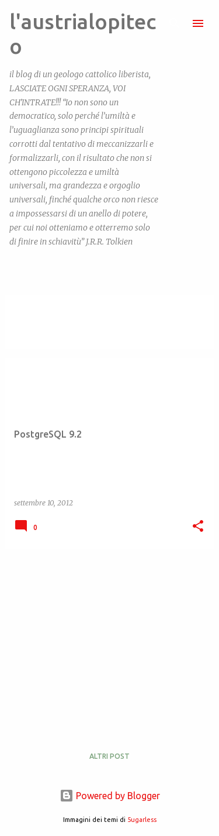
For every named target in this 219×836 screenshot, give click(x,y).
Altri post (109, 756)
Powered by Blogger (110, 795)
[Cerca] (175, 23)
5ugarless (142, 819)
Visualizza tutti (45, 338)
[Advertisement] (109, 640)
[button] (198, 527)
